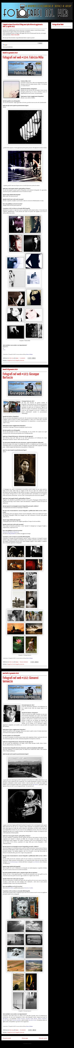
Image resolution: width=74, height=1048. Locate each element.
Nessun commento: (24, 662)
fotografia (17, 360)
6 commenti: (22, 358)
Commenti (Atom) (27, 1043)
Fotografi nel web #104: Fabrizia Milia (23, 57)
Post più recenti (7, 1038)
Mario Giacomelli (15, 34)
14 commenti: (23, 1030)
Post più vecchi (43, 1038)
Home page (25, 1038)
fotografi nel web (11, 360)
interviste (22, 360)
